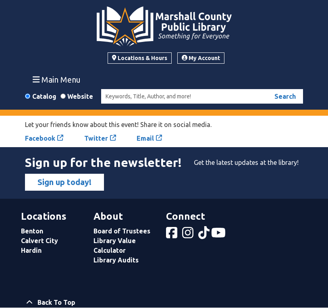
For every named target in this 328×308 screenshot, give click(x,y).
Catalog (44, 96)
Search (285, 96)
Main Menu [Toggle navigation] (57, 79)
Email (145, 138)
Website (80, 96)
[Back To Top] (164, 302)
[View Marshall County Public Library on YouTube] (219, 235)
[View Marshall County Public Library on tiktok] (204, 235)
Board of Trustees (121, 231)
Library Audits (116, 260)
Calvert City (39, 240)
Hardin (31, 250)
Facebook (40, 138)
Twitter (96, 138)
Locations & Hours (139, 58)
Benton (32, 231)
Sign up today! (64, 182)
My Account (201, 58)
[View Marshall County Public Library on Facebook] (172, 235)
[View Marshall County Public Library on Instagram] (188, 235)
